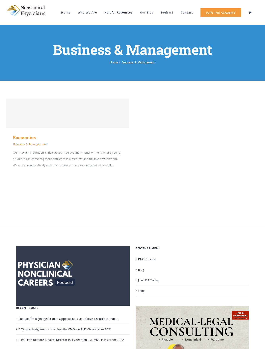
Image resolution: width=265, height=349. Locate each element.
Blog (141, 270)
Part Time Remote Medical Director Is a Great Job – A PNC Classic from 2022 (71, 340)
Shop (141, 291)
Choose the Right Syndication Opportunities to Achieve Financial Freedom (68, 319)
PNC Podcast (147, 259)
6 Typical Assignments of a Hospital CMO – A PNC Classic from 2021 (65, 329)
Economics (24, 137)
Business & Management (30, 144)
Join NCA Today (148, 280)
